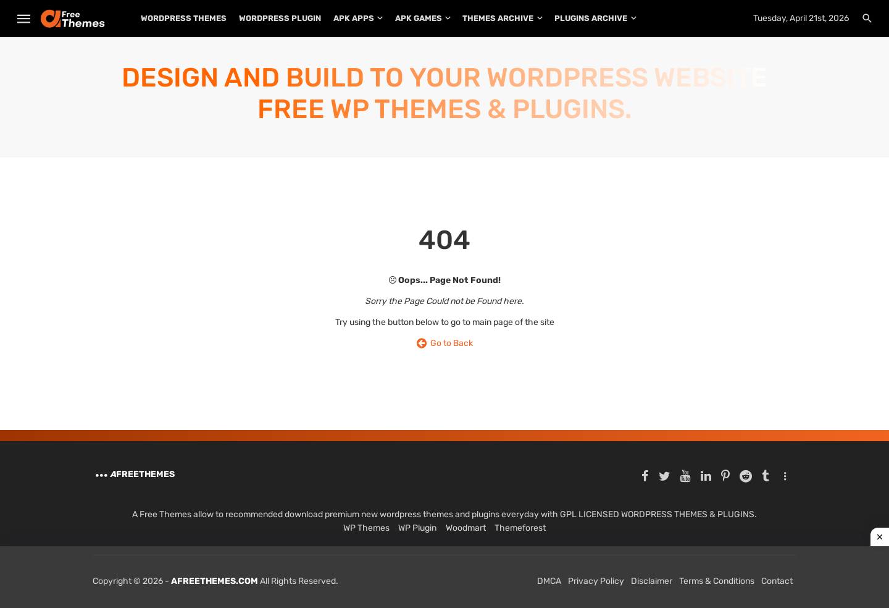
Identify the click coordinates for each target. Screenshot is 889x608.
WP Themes (366, 528)
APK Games (418, 18)
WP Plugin (417, 528)
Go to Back (445, 343)
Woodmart (466, 528)
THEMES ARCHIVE (497, 18)
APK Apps (353, 18)
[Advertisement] (444, 577)
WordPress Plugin (280, 18)
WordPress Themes (184, 18)
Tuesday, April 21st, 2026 (801, 18)
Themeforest (520, 528)
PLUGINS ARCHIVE (590, 18)
